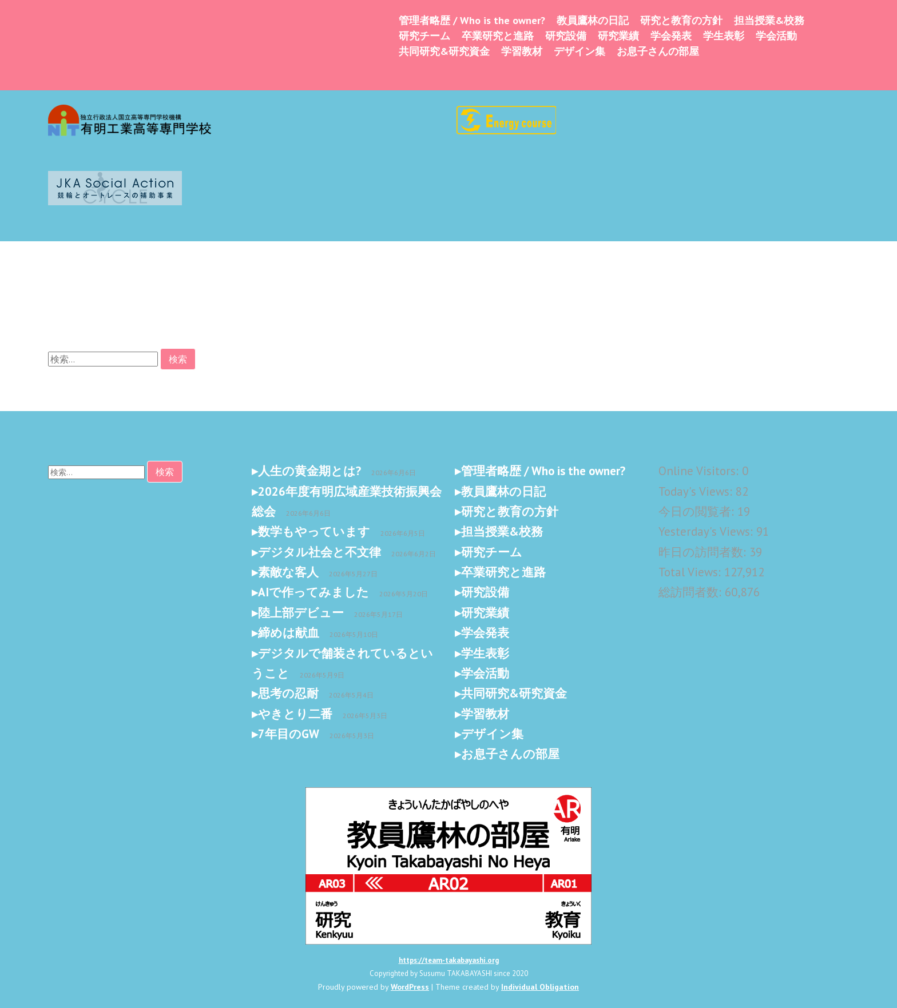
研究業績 (618, 35)
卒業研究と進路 (498, 35)
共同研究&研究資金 (444, 51)
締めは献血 (288, 632)
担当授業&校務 (769, 20)
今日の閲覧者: (697, 511)
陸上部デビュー (301, 612)
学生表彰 (723, 35)
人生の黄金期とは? (309, 471)
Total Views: (691, 572)
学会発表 (671, 35)
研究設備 (565, 35)
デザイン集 (579, 51)
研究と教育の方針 (681, 20)
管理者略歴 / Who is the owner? (472, 20)
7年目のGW (288, 734)
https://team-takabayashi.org (449, 960)
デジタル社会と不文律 (319, 552)
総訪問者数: (691, 592)
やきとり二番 (295, 714)
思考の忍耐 (288, 693)
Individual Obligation (540, 987)
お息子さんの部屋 (658, 51)
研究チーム (424, 35)
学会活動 (776, 35)
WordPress (410, 987)
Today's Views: (697, 491)
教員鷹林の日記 (593, 20)
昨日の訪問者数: (703, 552)
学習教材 (521, 51)
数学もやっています (314, 531)
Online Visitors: (700, 471)
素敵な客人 (288, 572)
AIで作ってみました (313, 592)
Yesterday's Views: (707, 531)
